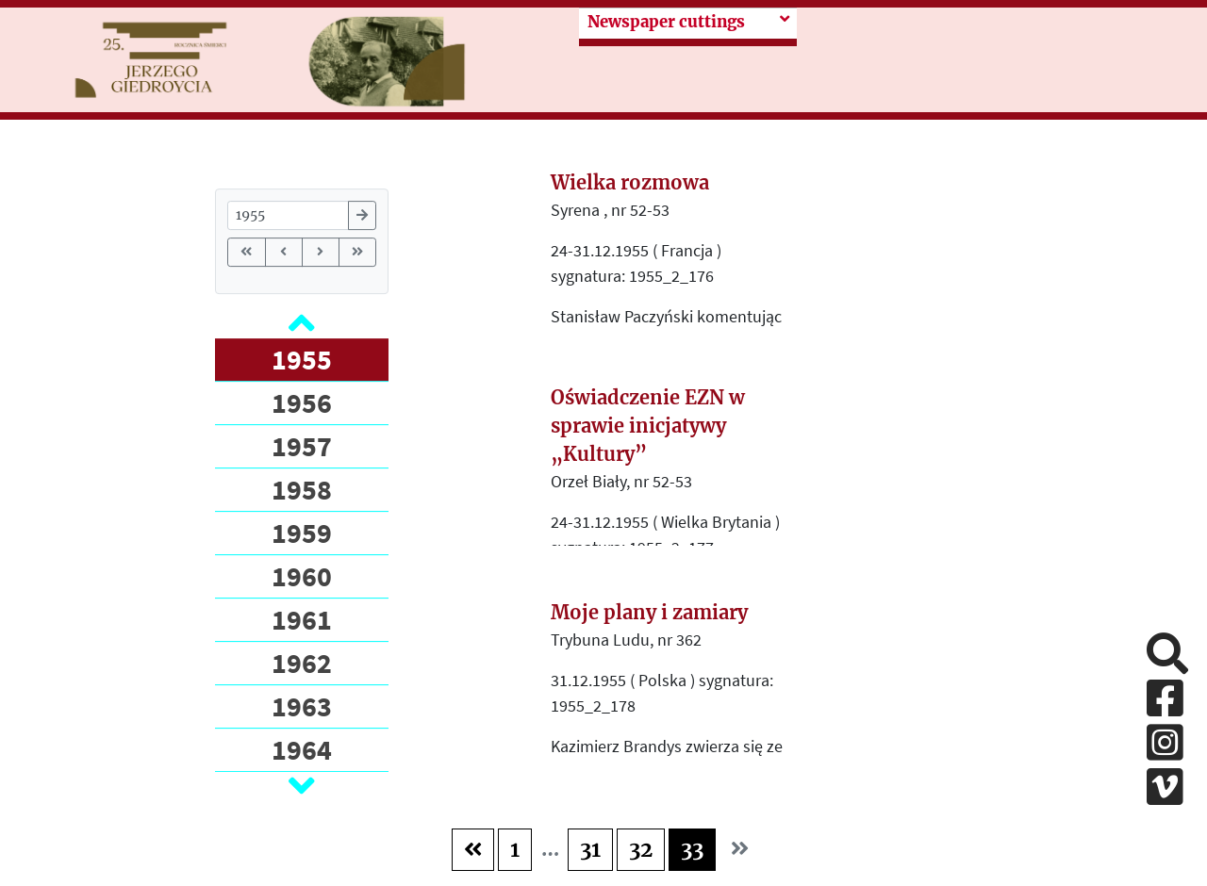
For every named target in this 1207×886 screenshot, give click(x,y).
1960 (302, 576)
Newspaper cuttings (666, 22)
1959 (302, 532)
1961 (302, 619)
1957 (302, 446)
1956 (302, 402)
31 (590, 849)
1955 (302, 359)
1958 (302, 489)
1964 (302, 749)
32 (641, 849)
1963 (302, 706)
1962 (302, 663)
